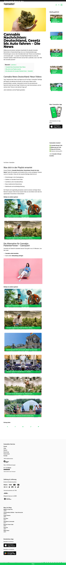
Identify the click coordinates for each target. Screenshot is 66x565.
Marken (5, 450)
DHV (15, 496)
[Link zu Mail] (61, 562)
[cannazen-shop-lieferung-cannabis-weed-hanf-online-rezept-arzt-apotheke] (9, 5)
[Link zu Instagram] (46, 562)
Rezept (5, 446)
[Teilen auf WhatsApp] (15, 427)
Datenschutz (7, 454)
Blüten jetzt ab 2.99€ (56, 147)
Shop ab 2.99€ (17, 1)
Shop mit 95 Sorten (55, 149)
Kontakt (5, 455)
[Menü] (60, 4)
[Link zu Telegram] (59, 562)
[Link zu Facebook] (50, 562)
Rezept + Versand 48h (8, 1)
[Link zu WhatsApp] (42, 562)
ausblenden (13, 64)
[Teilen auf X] (7, 427)
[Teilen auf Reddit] (31, 427)
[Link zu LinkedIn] (55, 562)
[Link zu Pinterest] (57, 562)
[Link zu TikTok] (48, 562)
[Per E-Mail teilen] (38, 427)
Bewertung (6, 452)
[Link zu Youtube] (44, 562)
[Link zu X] (53, 562)
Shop (5, 448)
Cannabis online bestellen (12, 253)
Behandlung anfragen (17, 255)
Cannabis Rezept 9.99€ (56, 145)
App (22, 1)
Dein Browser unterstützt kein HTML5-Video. (55, 137)
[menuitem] (8, 1)
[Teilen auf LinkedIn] (23, 427)
